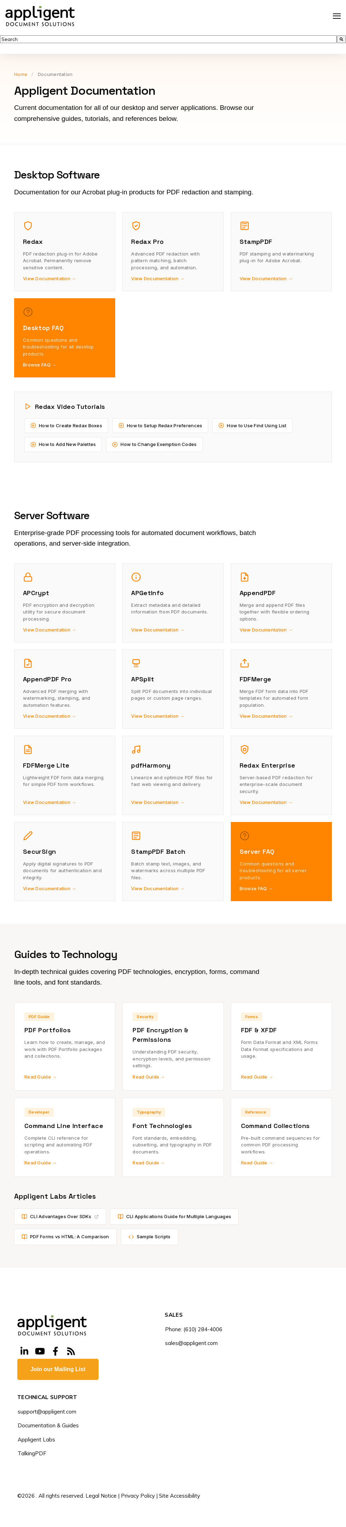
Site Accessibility (179, 1495)
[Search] (341, 39)
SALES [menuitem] (174, 1315)
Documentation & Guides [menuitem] (48, 1425)
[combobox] (168, 39)
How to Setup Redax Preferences (160, 426)
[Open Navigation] (337, 16)
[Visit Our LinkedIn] (24, 1351)
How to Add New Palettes (63, 444)
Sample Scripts (149, 1237)
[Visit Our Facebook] (55, 1351)
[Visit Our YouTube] (40, 1351)
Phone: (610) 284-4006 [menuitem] (193, 1329)
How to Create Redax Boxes (66, 426)
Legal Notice (101, 1495)
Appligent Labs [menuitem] (36, 1439)
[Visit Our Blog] (71, 1351)
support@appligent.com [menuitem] (47, 1411)
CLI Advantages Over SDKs (60, 1217)
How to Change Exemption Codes (154, 444)
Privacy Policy (138, 1495)
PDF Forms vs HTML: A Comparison (65, 1237)
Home (20, 74)
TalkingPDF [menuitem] (32, 1453)
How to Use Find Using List (252, 426)
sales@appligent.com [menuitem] (191, 1343)
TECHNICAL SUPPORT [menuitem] (47, 1397)
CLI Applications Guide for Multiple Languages (174, 1217)
